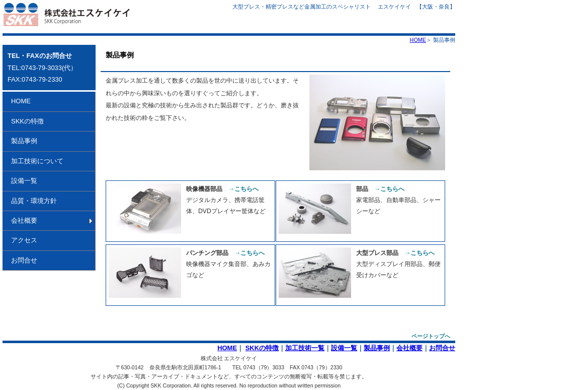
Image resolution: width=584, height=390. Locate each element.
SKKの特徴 (27, 121)
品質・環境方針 (34, 201)
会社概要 (24, 220)
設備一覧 (24, 180)
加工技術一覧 (304, 348)
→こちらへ (243, 188)
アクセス (24, 240)
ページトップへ (430, 336)
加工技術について (37, 161)
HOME (418, 40)
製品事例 (24, 141)
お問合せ (24, 260)
